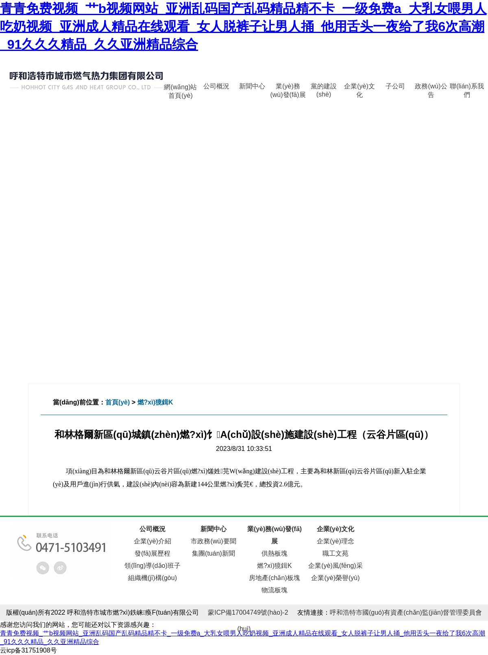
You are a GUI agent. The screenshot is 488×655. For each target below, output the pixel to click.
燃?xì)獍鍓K (155, 402)
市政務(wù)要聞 (213, 541)
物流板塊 (274, 590)
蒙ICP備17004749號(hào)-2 (248, 612)
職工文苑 (335, 553)
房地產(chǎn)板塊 (274, 577)
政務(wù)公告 (431, 88)
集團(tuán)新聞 (213, 553)
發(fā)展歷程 (152, 553)
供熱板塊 (274, 553)
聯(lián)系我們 (467, 88)
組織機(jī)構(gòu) (152, 577)
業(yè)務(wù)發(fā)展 (287, 88)
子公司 (395, 86)
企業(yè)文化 (359, 88)
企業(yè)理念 (335, 541)
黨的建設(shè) (324, 88)
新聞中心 (252, 86)
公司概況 (216, 86)
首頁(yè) (117, 402)
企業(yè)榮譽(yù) (335, 577)
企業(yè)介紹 (152, 541)
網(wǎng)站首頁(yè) (180, 89)
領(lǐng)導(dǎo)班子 (152, 565)
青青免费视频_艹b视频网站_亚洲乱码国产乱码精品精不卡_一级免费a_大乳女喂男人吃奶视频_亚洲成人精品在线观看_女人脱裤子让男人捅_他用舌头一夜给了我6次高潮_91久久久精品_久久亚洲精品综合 (243, 26)
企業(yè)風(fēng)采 (335, 565)
